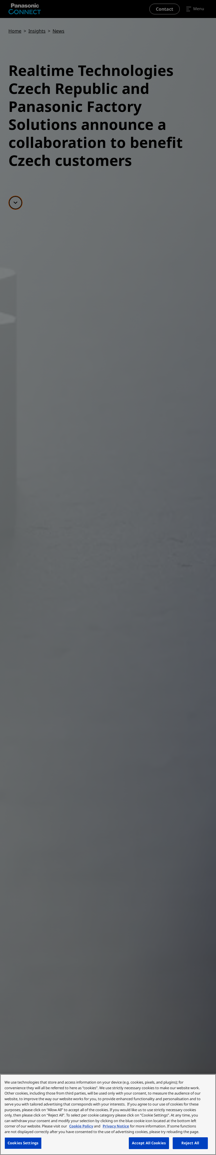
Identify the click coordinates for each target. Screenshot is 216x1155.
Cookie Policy (81, 1126)
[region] (108, 1114)
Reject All (190, 1142)
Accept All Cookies (149, 1142)
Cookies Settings (23, 1142)
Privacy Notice (116, 1126)
